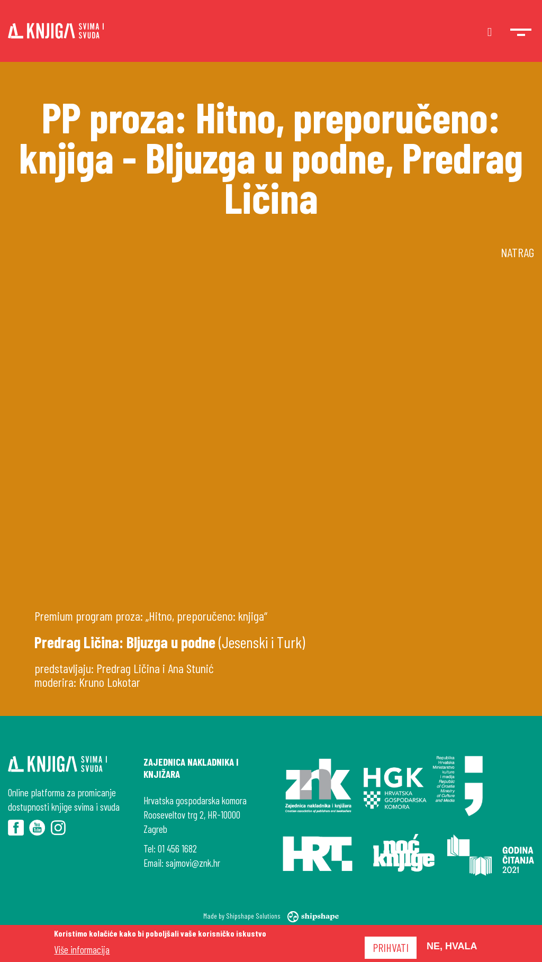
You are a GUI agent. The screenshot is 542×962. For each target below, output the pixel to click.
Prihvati (391, 947)
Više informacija (82, 949)
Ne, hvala (452, 946)
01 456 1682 (177, 848)
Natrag (517, 252)
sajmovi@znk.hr (193, 863)
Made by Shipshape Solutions (271, 915)
